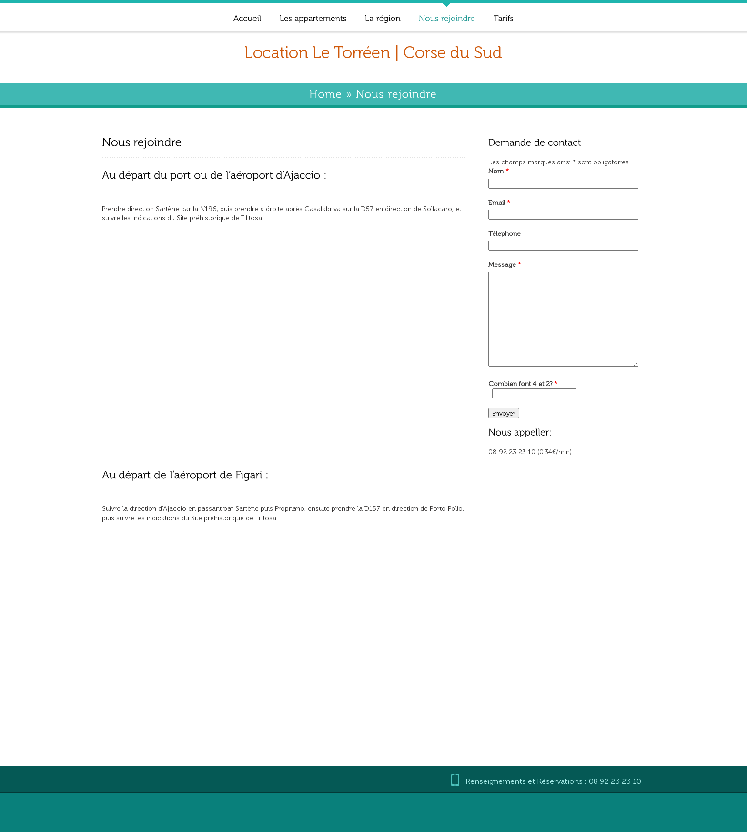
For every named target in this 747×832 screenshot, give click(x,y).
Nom (498, 171)
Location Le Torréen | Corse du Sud (373, 52)
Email (499, 203)
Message (504, 265)
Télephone (504, 234)
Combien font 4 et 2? (522, 384)
